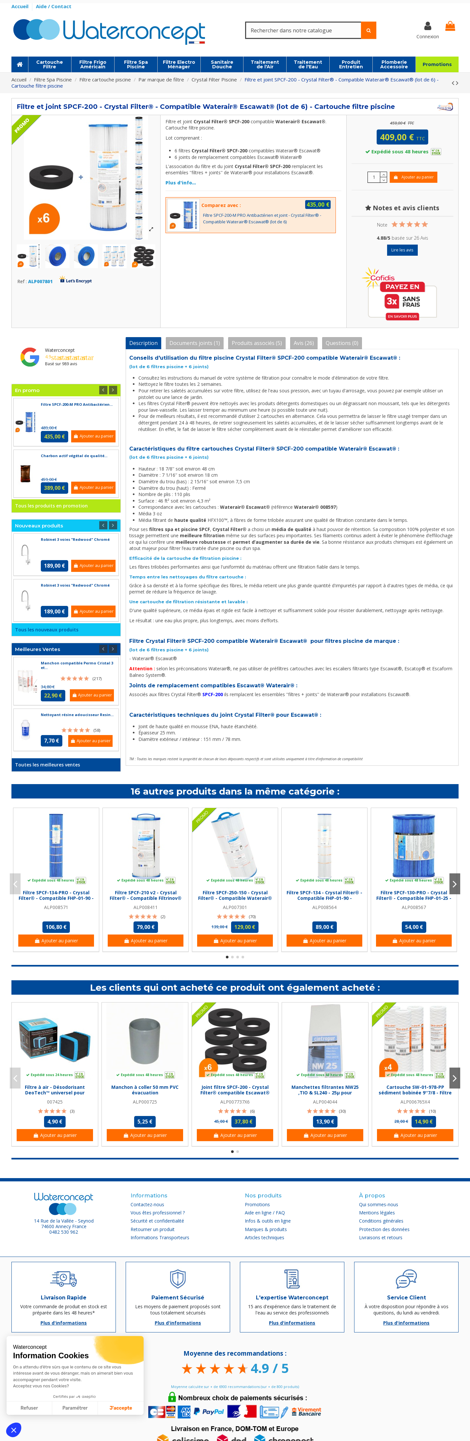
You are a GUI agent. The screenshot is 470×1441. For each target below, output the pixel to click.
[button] (14, 1430)
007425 (55, 1102)
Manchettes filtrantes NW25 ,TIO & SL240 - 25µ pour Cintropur (325, 1092)
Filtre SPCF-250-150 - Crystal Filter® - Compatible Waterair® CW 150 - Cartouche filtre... (235, 898)
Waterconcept (60, 350)
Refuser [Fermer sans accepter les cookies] (29, 1408)
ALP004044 (325, 1102)
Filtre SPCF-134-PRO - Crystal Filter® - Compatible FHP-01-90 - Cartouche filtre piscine (56, 898)
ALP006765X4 (415, 1102)
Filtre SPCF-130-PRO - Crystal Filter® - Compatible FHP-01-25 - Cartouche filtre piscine (413, 898)
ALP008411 (145, 907)
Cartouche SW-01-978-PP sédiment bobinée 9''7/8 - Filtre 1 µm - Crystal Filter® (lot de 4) (415, 1092)
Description (143, 343)
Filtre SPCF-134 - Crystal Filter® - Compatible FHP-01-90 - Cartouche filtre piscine (324, 898)
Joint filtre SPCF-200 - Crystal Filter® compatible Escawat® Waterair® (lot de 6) (235, 1092)
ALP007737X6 (235, 1102)
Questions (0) (342, 343)
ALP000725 (145, 1102)
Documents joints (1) (194, 343)
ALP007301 (235, 907)
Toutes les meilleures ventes (47, 765)
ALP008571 (56, 907)
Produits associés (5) (257, 343)
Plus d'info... (180, 183)
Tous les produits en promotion (51, 506)
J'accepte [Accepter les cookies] (121, 1408)
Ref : (22, 281)
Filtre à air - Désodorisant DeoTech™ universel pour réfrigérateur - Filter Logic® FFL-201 (55, 1095)
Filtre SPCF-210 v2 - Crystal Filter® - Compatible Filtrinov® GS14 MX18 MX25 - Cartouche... (145, 898)
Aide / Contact (53, 6)
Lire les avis (402, 250)
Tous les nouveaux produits (46, 629)
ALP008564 (324, 907)
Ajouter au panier (413, 177)
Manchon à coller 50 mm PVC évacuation (145, 1090)
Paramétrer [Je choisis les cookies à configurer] (74, 1408)
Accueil (20, 6)
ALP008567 (414, 907)
